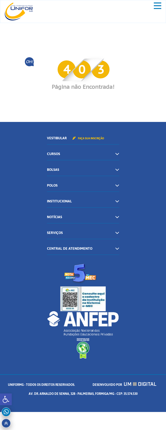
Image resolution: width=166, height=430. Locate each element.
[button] (6, 399)
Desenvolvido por (124, 385)
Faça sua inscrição (88, 138)
